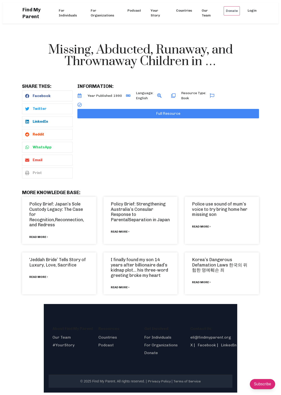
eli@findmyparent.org (210, 337)
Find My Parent (31, 13)
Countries (184, 10)
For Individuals (68, 12)
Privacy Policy (159, 381)
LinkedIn (229, 345)
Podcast (134, 10)
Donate (232, 11)
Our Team (206, 12)
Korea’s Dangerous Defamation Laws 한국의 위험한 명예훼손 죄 (219, 265)
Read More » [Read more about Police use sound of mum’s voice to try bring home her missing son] (201, 226)
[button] (47, 96)
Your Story (155, 12)
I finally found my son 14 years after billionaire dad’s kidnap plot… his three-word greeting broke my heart (139, 267)
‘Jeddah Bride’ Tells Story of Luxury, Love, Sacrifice (57, 262)
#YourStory (63, 345)
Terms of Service (187, 381)
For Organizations (102, 12)
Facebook (207, 345)
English (142, 98)
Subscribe (262, 384)
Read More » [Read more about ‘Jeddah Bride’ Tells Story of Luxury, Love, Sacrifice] (38, 277)
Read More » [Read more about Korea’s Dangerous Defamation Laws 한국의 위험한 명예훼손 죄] (201, 282)
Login (252, 10)
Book (185, 98)
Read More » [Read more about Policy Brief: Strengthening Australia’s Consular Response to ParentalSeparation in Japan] (120, 231)
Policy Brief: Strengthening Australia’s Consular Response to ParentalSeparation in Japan (140, 211)
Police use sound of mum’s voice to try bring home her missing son (219, 209)
